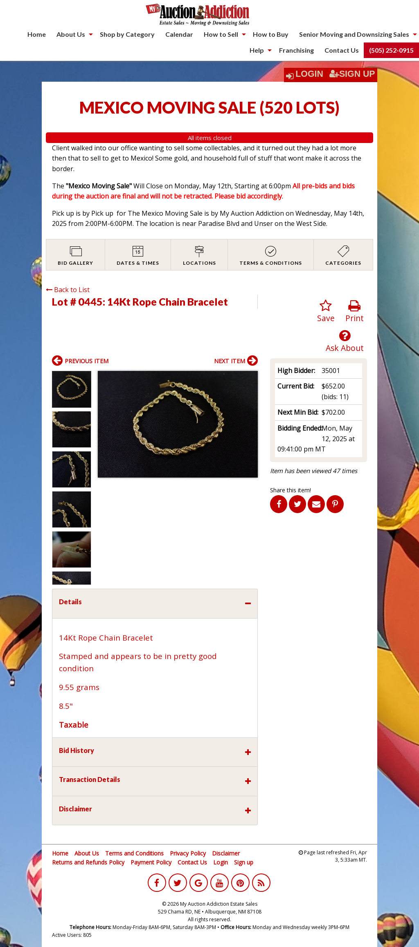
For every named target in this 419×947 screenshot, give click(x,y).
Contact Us (341, 50)
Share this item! (290, 490)
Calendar (179, 34)
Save (326, 311)
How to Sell (221, 34)
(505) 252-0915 (391, 50)
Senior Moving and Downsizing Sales (354, 34)
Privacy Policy (188, 853)
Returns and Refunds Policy (88, 862)
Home (36, 34)
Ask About (345, 341)
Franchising (296, 50)
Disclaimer (226, 853)
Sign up (243, 862)
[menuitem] (36, 34)
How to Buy (270, 34)
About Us (70, 34)
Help (257, 50)
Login (309, 74)
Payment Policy (151, 862)
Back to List (68, 289)
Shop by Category (127, 34)
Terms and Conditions (134, 853)
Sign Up (352, 74)
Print (354, 311)
